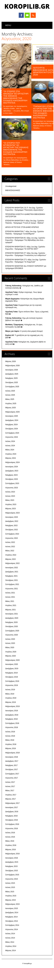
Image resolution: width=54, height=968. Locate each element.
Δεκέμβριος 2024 (11, 420)
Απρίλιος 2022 (10, 555)
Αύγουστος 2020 (11, 635)
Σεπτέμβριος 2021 (12, 584)
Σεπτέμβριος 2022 (12, 534)
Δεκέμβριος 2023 (11, 471)
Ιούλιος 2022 (10, 542)
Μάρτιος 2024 (10, 458)
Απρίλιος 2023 (10, 504)
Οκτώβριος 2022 (11, 530)
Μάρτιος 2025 (10, 408)
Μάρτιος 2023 (10, 509)
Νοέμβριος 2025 (11, 378)
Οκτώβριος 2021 (11, 580)
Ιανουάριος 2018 (11, 757)
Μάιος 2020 (9, 648)
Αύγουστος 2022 (11, 538)
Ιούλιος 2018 (10, 732)
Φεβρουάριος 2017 (12, 803)
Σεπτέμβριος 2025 (12, 387)
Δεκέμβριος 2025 (11, 374)
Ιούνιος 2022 (10, 547)
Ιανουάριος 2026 (11, 370)
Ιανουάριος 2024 (11, 467)
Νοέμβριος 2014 (11, 917)
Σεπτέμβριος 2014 (12, 925)
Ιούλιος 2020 (10, 639)
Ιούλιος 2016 (10, 833)
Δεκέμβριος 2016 (11, 812)
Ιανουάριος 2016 (11, 858)
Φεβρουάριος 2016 (12, 854)
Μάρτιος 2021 (10, 610)
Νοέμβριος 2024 (11, 425)
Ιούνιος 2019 (10, 690)
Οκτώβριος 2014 (11, 921)
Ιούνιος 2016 (10, 837)
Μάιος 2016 (9, 841)
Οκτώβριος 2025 (11, 382)
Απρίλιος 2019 (10, 698)
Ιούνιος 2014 (10, 938)
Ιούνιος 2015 (10, 887)
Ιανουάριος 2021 (11, 614)
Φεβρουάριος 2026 (12, 366)
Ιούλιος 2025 (10, 391)
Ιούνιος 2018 (10, 736)
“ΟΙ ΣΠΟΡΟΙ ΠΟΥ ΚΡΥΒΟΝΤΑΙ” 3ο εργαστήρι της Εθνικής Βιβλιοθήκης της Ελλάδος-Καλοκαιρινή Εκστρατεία (15, 148)
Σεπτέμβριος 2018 (12, 723)
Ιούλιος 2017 (10, 782)
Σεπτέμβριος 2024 (12, 433)
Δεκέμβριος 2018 (11, 715)
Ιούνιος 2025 (10, 395)
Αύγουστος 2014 (11, 929)
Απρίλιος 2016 (10, 845)
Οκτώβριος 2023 (11, 479)
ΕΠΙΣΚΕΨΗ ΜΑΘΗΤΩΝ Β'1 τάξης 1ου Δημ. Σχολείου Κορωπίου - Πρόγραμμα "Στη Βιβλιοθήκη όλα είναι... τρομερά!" (25, 240)
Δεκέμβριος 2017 (11, 761)
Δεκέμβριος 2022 (11, 521)
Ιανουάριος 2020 (11, 664)
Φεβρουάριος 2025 (12, 412)
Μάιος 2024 (9, 450)
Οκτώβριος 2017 (11, 770)
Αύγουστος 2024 (11, 437)
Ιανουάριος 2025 (11, 416)
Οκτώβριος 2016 (11, 820)
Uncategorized (10, 186)
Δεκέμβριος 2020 (11, 618)
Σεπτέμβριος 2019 (12, 681)
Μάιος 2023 (9, 500)
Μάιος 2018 (9, 740)
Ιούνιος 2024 (10, 446)
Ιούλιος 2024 (10, 441)
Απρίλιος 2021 (10, 605)
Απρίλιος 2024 (10, 454)
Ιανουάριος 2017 (11, 807)
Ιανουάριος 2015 (11, 908)
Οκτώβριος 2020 (11, 626)
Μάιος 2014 (9, 942)
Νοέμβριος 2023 (11, 475)
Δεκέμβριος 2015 (11, 862)
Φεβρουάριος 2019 (12, 707)
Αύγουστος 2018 (11, 728)
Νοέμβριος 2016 (11, 816)
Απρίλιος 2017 (10, 795)
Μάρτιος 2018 (10, 749)
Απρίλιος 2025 (10, 404)
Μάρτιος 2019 (10, 702)
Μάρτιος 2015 (10, 900)
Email (27, 15)
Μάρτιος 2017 (10, 799)
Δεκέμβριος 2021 (11, 572)
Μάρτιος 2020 (10, 656)
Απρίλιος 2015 (10, 896)
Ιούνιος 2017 (10, 786)
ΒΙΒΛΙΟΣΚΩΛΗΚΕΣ (12, 191)
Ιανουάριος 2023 (11, 517)
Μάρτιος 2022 (10, 559)
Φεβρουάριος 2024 (12, 462)
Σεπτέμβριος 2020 (12, 631)
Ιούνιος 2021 (10, 597)
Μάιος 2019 (9, 694)
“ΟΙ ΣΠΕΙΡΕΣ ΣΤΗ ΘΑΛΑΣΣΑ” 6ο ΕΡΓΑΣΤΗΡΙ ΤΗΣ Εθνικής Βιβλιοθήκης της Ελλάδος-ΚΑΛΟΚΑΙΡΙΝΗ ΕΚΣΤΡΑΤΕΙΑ (15, 97)
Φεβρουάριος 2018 (12, 753)
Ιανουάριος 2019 (11, 711)
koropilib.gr (27, 6)
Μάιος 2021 (9, 601)
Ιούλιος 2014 (10, 934)
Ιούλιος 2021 (10, 593)
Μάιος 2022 (9, 551)
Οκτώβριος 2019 (11, 677)
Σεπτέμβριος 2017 (12, 774)
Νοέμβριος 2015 (11, 866)
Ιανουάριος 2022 (11, 568)
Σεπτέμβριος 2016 (12, 824)
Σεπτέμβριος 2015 (12, 875)
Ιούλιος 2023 (10, 492)
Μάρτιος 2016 (10, 850)
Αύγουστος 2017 (11, 778)
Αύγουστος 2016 (11, 829)
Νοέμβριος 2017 (11, 765)
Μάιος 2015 (9, 892)
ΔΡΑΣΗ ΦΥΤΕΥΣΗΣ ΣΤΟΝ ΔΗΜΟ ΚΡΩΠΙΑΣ (22, 227)
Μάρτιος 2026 (10, 361)
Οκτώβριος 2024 (11, 429)
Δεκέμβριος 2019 (11, 669)
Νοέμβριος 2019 (11, 673)
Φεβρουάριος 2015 (12, 904)
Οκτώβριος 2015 (11, 871)
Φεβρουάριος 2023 (12, 513)
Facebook (21, 15)
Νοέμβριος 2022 (11, 526)
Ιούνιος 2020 (10, 643)
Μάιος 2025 (9, 399)
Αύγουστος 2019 (11, 685)
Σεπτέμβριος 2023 (12, 483)
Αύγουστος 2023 (11, 488)
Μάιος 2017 (9, 791)
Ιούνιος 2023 (10, 496)
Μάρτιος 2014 (10, 951)
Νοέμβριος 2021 (11, 576)
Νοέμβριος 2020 (11, 622)
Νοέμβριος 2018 (11, 719)
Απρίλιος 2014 (10, 946)
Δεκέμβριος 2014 (11, 913)
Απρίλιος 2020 (10, 652)
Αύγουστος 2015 (11, 879)
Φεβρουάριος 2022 (12, 563)
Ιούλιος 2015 (10, 883)
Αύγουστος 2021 (11, 589)
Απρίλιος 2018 (10, 744)
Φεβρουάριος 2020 (12, 660)
